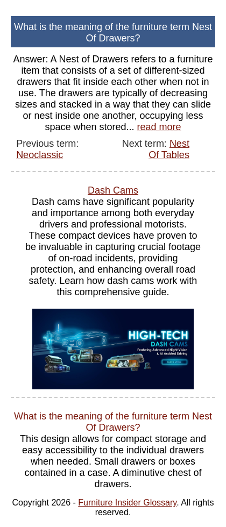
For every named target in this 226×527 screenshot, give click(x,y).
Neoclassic (39, 154)
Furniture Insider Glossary (127, 502)
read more (159, 127)
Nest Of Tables (169, 149)
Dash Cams (113, 190)
